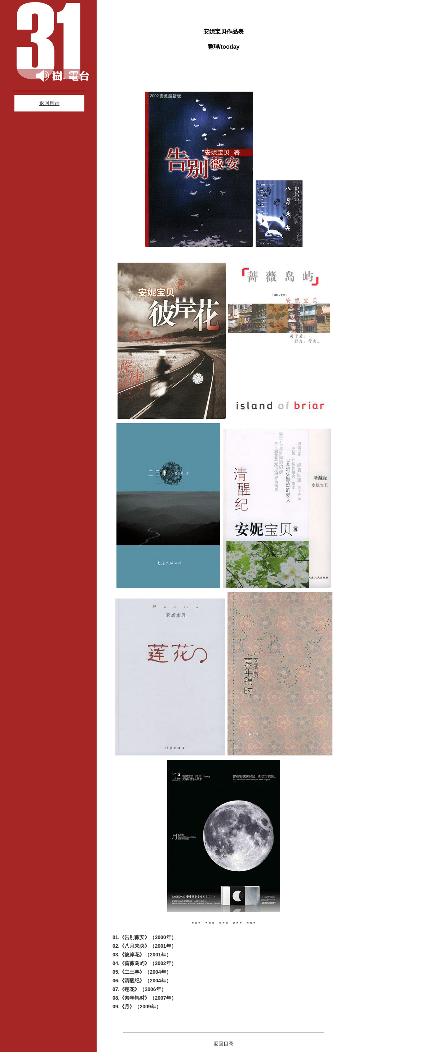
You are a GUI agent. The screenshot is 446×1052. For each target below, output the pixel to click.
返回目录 (49, 103)
